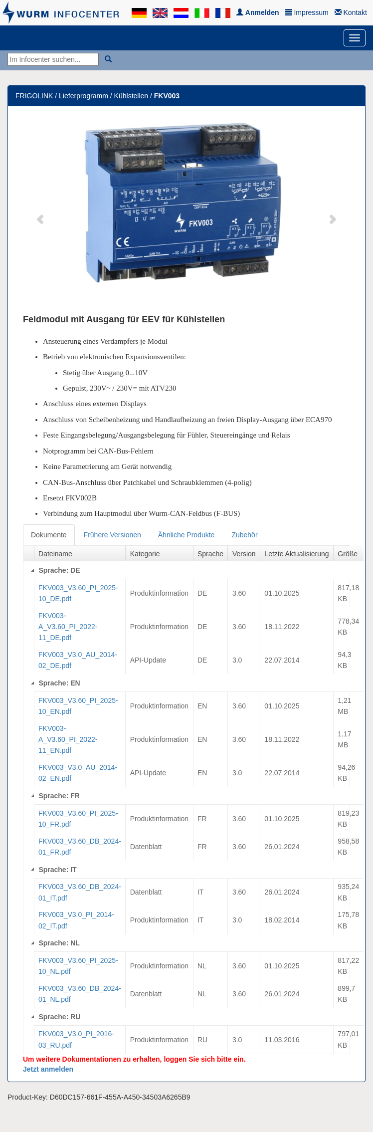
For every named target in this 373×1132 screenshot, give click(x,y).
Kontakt (351, 12)
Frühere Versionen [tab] (112, 535)
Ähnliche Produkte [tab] (186, 535)
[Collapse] (32, 570)
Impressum (307, 12)
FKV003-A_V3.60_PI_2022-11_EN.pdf (67, 739)
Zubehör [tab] (244, 535)
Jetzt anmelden (48, 1069)
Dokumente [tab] (49, 535)
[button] (41, 213)
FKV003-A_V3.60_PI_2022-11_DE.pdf (67, 627)
